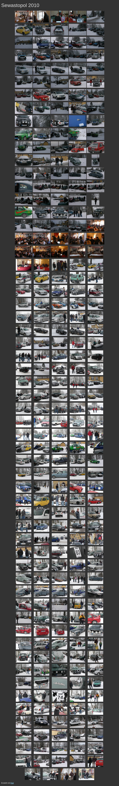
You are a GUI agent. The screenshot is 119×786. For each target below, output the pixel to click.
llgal (12, 783)
